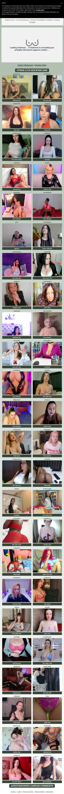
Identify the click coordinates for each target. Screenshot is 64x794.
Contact (19, 792)
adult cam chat (47, 574)
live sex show (16, 782)
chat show (47, 308)
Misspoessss (17, 459)
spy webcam (17, 396)
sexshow (47, 367)
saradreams (17, 518)
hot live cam (17, 663)
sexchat (47, 159)
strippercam (17, 693)
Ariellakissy (47, 518)
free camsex (47, 456)
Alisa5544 (17, 637)
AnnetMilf (47, 252)
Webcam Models (40, 792)
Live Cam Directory (22, 20)
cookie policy (40, 10)
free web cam (16, 278)
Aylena (17, 607)
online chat (47, 426)
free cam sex (17, 485)
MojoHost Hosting (28, 792)
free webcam (47, 219)
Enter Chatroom (25, 65)
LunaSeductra (17, 252)
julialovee (17, 755)
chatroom (47, 130)
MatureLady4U (47, 311)
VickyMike (16, 548)
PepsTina (47, 370)
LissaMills (17, 340)
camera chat (47, 189)
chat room (47, 485)
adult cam (47, 722)
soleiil (47, 548)
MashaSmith (17, 133)
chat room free (47, 278)
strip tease (16, 456)
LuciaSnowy (16, 429)
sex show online (16, 159)
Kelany (17, 489)
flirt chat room (16, 545)
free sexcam (17, 219)
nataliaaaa (16, 192)
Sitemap (13, 792)
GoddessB (16, 666)
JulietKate (17, 163)
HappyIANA (16, 103)
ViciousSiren (47, 281)
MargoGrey (47, 429)
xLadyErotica (47, 755)
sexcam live (17, 189)
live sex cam (47, 100)
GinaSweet (16, 74)
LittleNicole (16, 400)
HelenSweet (16, 726)
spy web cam (17, 367)
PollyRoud (47, 577)
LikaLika (47, 163)
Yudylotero (47, 74)
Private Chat (40, 65)
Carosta (47, 607)
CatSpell (47, 103)
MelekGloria (17, 577)
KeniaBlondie (47, 637)
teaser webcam (47, 248)
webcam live (17, 100)
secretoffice (47, 340)
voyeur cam (47, 545)
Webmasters (49, 792)
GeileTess (17, 281)
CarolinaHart (47, 222)
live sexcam (47, 337)
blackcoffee (47, 666)
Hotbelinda (47, 726)
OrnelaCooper (47, 489)
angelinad (17, 311)
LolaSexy (47, 400)
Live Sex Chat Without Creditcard (41, 20)
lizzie (47, 696)
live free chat (17, 604)
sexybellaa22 (47, 192)
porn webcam (47, 782)
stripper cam (17, 308)
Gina (16, 222)
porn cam (47, 633)
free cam (17, 130)
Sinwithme (16, 370)
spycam (16, 248)
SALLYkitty (47, 133)
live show (47, 604)
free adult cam (47, 515)
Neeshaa (47, 459)
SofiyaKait (17, 696)
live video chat (47, 663)
